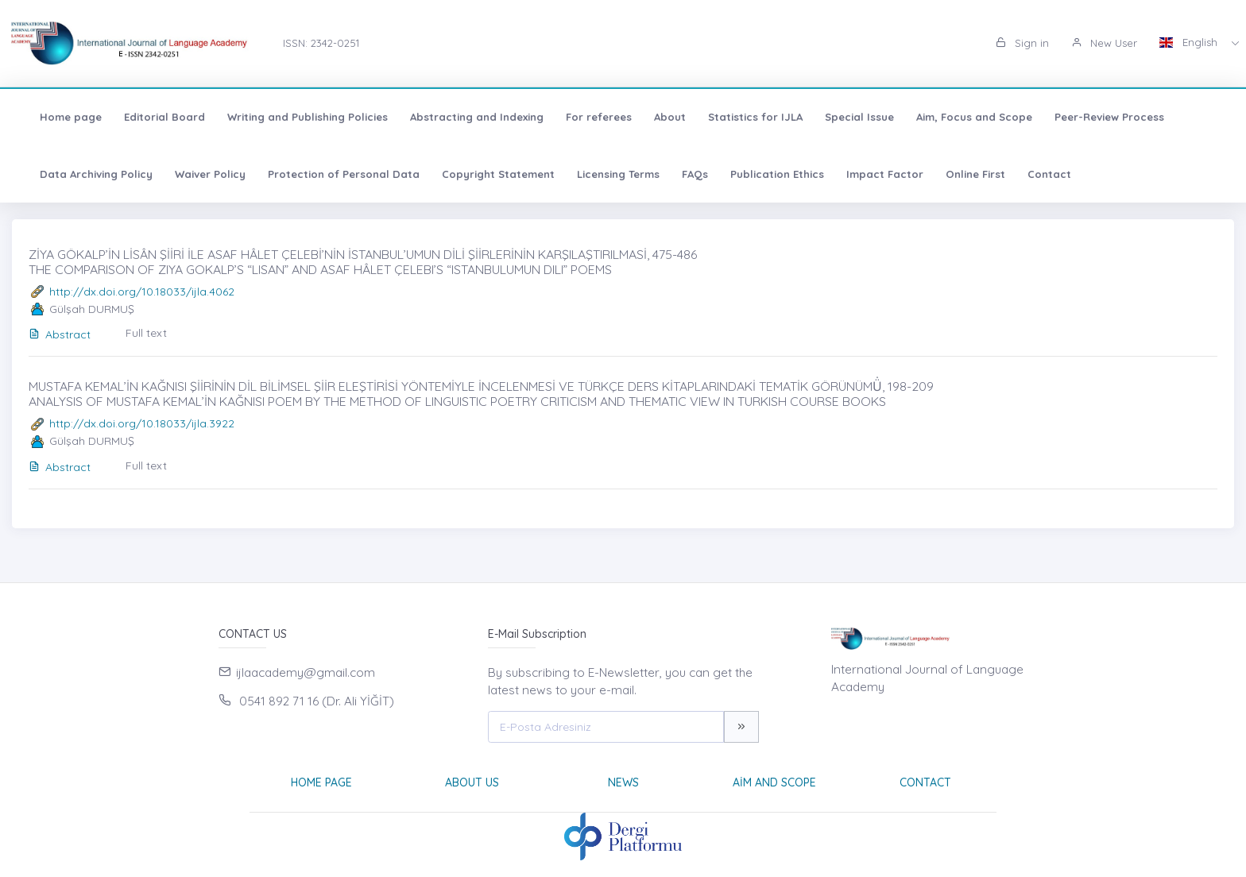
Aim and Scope (774, 782)
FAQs (685, 174)
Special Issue (849, 116)
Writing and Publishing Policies (298, 116)
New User (1104, 43)
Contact (1040, 174)
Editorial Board (154, 116)
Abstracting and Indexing (467, 116)
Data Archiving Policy (86, 174)
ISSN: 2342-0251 (321, 43)
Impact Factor (875, 174)
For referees (589, 116)
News (623, 782)
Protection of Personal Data (334, 174)
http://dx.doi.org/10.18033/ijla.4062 (141, 291)
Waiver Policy (200, 174)
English (1190, 42)
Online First (966, 174)
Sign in (1022, 43)
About (660, 116)
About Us (472, 782)
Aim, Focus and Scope (965, 116)
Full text (146, 333)
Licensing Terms (608, 174)
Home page (61, 116)
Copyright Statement (488, 174)
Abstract (60, 334)
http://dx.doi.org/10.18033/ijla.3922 (141, 423)
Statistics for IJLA (745, 116)
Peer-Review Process (1100, 116)
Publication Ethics (768, 174)
